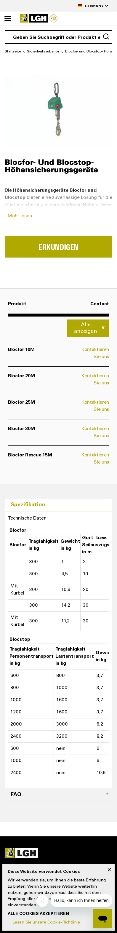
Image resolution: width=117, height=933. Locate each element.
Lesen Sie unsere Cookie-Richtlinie (46, 923)
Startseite (13, 51)
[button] (91, 6)
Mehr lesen (20, 216)
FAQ (16, 795)
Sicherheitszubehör (43, 51)
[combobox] (58, 37)
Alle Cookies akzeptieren (38, 914)
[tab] (58, 505)
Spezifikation (28, 505)
